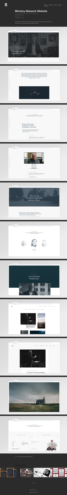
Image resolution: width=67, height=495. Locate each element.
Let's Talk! (46, 6)
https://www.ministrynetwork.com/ (26, 456)
